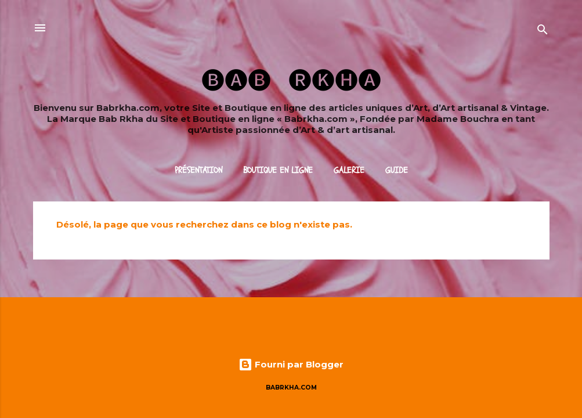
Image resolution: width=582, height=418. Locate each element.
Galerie (349, 170)
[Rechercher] (543, 31)
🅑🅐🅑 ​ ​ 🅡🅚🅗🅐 (291, 79)
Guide (396, 170)
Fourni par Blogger (291, 364)
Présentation (198, 170)
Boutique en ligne (278, 170)
